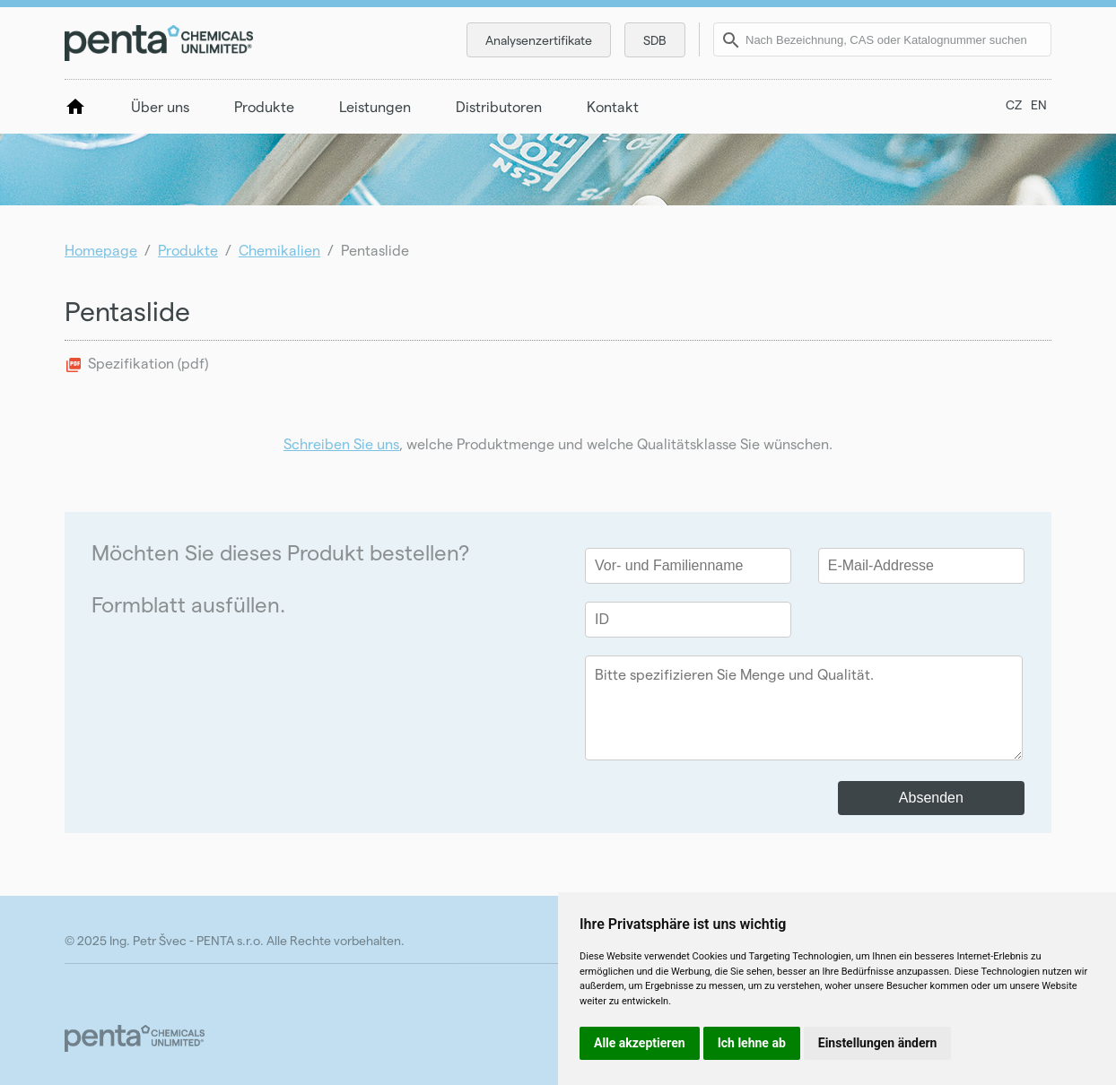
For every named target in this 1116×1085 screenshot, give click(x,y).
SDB (655, 40)
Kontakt (613, 106)
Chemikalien (279, 249)
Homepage (101, 249)
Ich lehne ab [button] (752, 1043)
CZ (1014, 104)
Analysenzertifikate (538, 40)
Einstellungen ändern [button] (877, 1043)
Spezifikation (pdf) (148, 362)
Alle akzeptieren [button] (639, 1043)
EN (1039, 104)
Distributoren (499, 106)
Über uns (160, 106)
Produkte (264, 106)
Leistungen (375, 106)
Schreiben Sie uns (341, 443)
